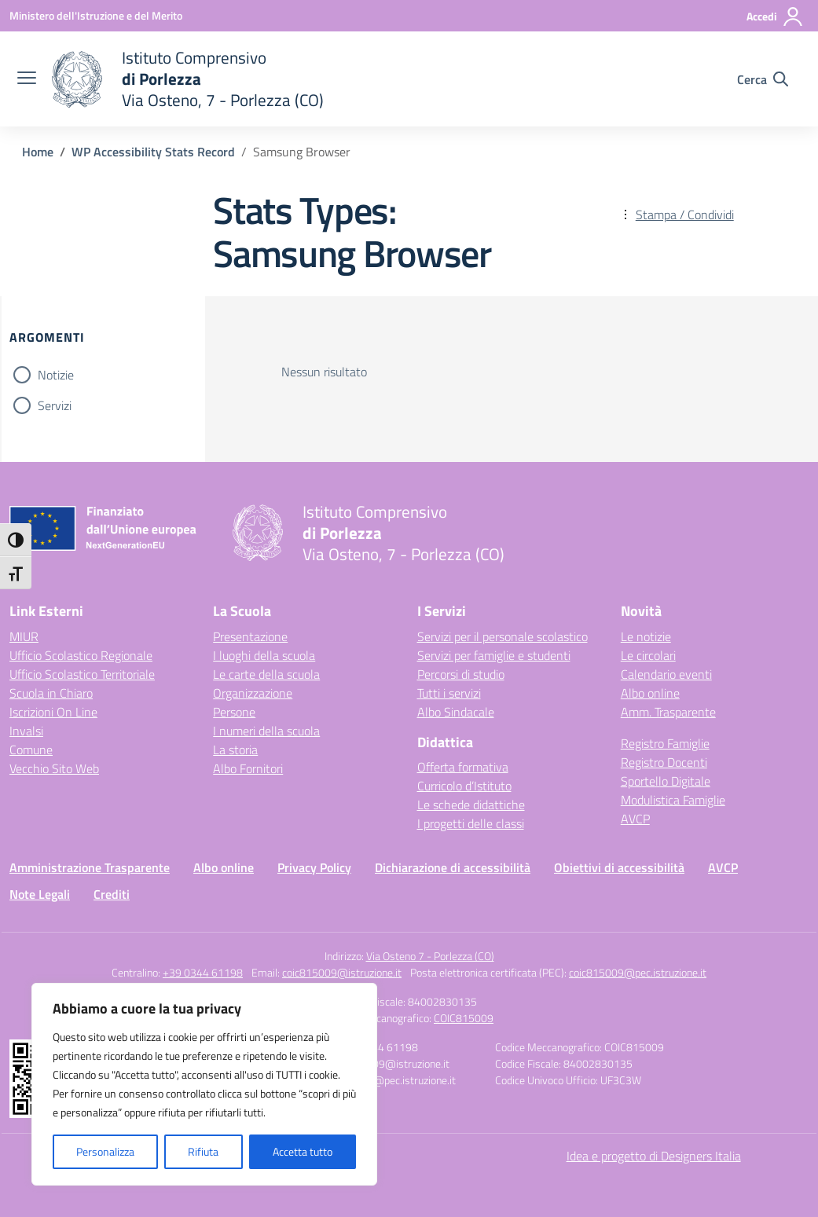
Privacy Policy (314, 867)
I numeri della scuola (266, 730)
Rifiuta (203, 1151)
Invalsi (26, 730)
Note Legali (39, 894)
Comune (31, 749)
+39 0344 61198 (203, 972)
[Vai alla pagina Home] (37, 151)
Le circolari (648, 655)
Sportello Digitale (665, 781)
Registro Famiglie (665, 743)
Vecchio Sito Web (54, 768)
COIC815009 (463, 1018)
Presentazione (250, 636)
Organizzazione (252, 693)
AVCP (635, 818)
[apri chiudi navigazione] (26, 79)
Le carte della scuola (266, 674)
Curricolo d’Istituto (464, 785)
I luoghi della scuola (264, 655)
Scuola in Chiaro (51, 693)
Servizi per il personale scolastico (502, 636)
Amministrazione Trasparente (89, 867)
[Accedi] (775, 16)
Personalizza (105, 1151)
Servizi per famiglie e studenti (493, 655)
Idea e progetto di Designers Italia (654, 1155)
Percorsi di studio (460, 674)
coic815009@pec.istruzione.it (637, 972)
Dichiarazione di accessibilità (452, 867)
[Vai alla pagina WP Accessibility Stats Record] (153, 151)
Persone (234, 711)
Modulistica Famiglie (673, 799)
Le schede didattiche (471, 804)
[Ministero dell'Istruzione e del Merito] (95, 15)
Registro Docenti (664, 762)
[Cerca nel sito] (762, 79)
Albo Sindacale (455, 711)
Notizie (56, 374)
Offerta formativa (462, 766)
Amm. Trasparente (668, 711)
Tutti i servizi (449, 693)
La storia (235, 749)
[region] (204, 1084)
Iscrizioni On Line (53, 711)
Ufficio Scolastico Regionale (80, 655)
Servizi (55, 405)
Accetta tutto (302, 1151)
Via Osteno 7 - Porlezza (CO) (430, 956)
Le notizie (646, 636)
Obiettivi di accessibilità (619, 867)
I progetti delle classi (470, 823)
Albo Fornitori (248, 768)
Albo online (650, 693)
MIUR (24, 636)
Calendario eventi (666, 674)
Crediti (112, 894)
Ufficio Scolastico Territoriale (82, 674)
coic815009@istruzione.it (342, 972)
